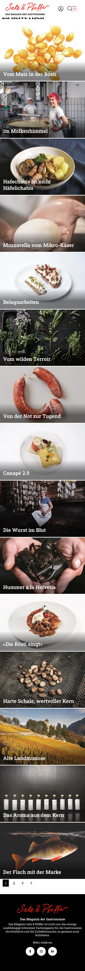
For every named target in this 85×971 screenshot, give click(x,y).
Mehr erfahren (42, 942)
